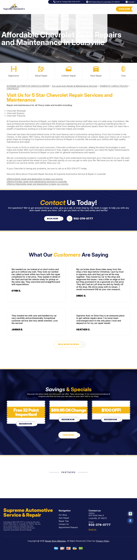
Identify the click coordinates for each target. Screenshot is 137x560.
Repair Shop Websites (55, 541)
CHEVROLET (13, 88)
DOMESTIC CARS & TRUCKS (114, 86)
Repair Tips (66, 9)
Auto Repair (50, 9)
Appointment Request (103, 9)
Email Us (92, 530)
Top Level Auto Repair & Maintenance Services (74, 86)
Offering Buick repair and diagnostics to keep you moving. (35, 179)
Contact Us (82, 9)
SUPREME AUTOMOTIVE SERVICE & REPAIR (28, 86)
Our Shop (35, 9)
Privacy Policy (102, 541)
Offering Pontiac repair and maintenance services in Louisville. (37, 181)
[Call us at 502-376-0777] (80, 218)
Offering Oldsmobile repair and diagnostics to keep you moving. (37, 184)
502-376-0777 (74, 168)
